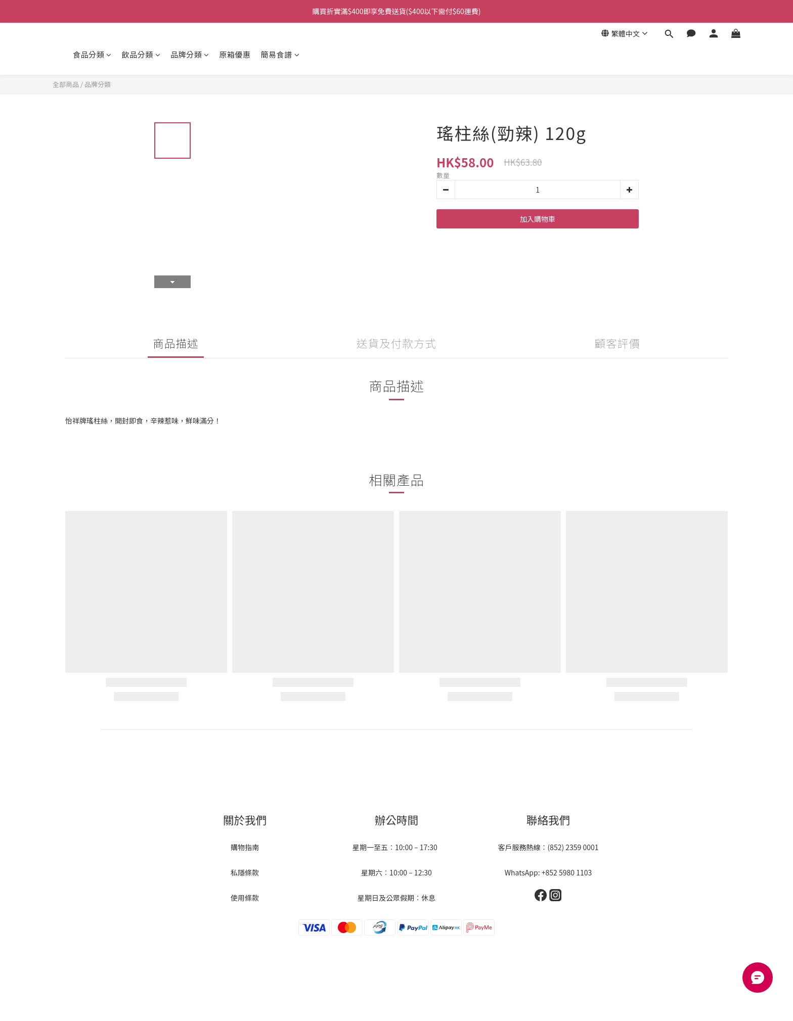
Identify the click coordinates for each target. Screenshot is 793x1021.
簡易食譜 (280, 54)
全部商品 (66, 84)
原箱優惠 (235, 54)
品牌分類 (189, 54)
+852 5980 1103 (567, 872)
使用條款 (245, 898)
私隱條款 (245, 872)
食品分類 (92, 54)
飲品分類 (141, 54)
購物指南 (245, 847)
